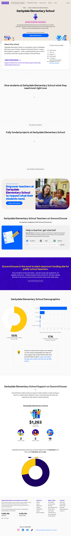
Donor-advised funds (52, 507)
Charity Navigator (5, 510)
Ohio (24, 8)
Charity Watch (25, 509)
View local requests (54, 63)
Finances (38, 507)
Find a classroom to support (18, 3)
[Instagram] (18, 530)
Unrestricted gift (51, 516)
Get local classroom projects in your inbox (46, 530)
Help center (62, 502)
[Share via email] (45, 240)
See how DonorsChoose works (35, 281)
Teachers (38, 74)
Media (61, 505)
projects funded (27, 514)
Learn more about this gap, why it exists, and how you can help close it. (38, 359)
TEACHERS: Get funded (32, 2)
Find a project (51, 502)
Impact (21, 74)
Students (47, 74)
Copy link (62, 244)
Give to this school (35, 35)
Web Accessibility (40, 512)
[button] (46, 244)
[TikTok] (32, 530)
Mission (38, 502)
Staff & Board (39, 509)
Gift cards (50, 505)
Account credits (51, 504)
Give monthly (51, 510)
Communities (63, 504)
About (13, 74)
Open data (62, 507)
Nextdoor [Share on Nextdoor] (58, 241)
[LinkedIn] (23, 530)
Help (56, 2)
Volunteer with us (52, 512)
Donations (56, 74)
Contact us (62, 510)
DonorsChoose (5, 3)
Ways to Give (51, 500)
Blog (64, 505)
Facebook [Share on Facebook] (30, 241)
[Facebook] (27, 530)
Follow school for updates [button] (56, 45)
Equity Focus (39, 505)
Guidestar (13, 510)
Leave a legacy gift (52, 514)
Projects (29, 74)
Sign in (67, 2)
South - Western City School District (38, 8)
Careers (38, 510)
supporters (9, 514)
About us (50, 2)
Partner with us (42, 2)
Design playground (64, 509)
